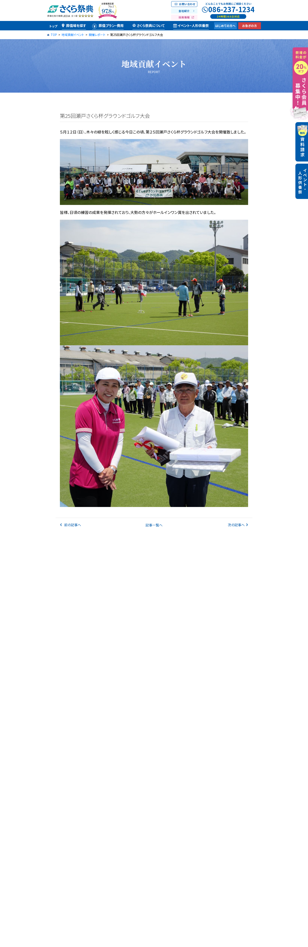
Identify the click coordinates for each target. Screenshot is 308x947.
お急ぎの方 (249, 26)
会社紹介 (184, 11)
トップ (53, 26)
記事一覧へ (154, 525)
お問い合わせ (187, 4)
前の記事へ (72, 524)
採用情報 (184, 17)
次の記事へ (236, 524)
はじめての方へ (225, 26)
